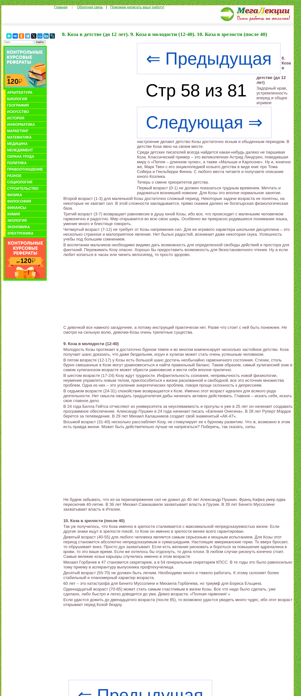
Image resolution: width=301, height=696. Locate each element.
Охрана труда (20, 156)
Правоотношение (25, 169)
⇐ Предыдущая (209, 58)
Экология (17, 220)
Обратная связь (90, 7)
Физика (14, 195)
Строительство (23, 188)
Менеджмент (20, 150)
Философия (19, 201)
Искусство (18, 112)
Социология (19, 182)
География (18, 105)
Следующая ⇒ (204, 122)
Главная (60, 7)
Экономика (18, 227)
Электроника (20, 233)
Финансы (16, 208)
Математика (19, 137)
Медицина (17, 144)
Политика (17, 163)
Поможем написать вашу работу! (137, 7)
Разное (14, 176)
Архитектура (19, 92)
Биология (17, 99)
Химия (13, 214)
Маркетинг (18, 131)
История (15, 118)
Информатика (21, 124)
